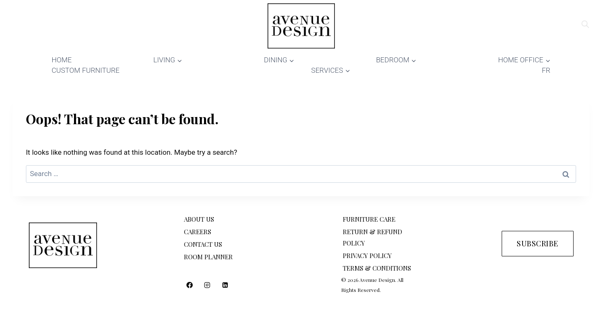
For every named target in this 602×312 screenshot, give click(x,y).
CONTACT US (203, 244)
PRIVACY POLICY (367, 255)
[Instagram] (207, 285)
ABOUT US (199, 219)
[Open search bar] (585, 24)
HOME (62, 60)
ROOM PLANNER (208, 257)
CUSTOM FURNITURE (86, 70)
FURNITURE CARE (369, 219)
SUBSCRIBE (538, 243)
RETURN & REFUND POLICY (372, 237)
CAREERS (197, 232)
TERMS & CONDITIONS (377, 268)
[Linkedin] (225, 285)
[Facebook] (189, 285)
